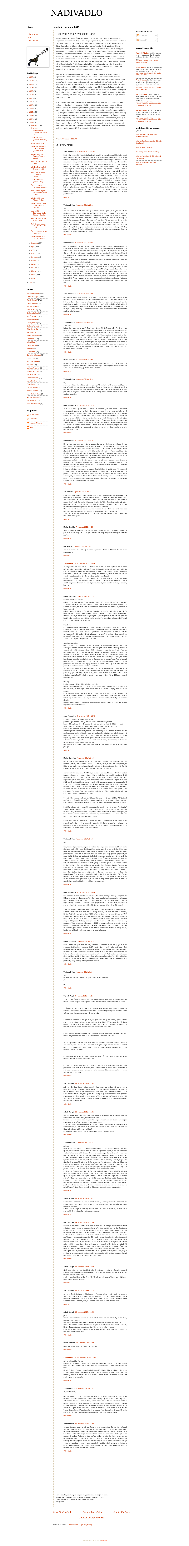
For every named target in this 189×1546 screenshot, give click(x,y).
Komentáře (142, 40)
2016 (31, 112)
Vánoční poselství (37, 143)
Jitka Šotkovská (33, 329)
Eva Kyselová (32, 323)
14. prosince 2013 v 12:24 (84, 1312)
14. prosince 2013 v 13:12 (84, 1423)
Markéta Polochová (34, 394)
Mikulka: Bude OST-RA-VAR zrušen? (38, 238)
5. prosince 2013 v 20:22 (84, 205)
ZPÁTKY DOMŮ (33, 34)
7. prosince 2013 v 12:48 (86, 716)
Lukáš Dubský (32, 303)
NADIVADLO (77, 13)
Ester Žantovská (33, 378)
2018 (31, 105)
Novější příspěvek (62, 1512)
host (31, 427)
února (33, 275)
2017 (31, 109)
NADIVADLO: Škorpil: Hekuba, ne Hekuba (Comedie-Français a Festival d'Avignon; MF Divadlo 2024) (148, 103)
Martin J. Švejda (33, 297)
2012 (31, 282)
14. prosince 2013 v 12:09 (84, 1267)
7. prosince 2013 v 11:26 (85, 596)
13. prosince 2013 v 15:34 (84, 1083)
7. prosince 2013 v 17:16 (85, 941)
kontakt (29, 37)
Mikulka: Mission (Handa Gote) (37, 181)
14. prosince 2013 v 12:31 (86, 1357)
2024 (31, 84)
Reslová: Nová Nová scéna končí (38, 219)
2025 (31, 81)
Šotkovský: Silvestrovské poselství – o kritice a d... (39, 131)
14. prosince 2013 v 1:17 (84, 1198)
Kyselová (30, 365)
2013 (31, 123)
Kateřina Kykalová (33, 335)
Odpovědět (67, 197)
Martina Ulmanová (34, 397)
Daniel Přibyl (31, 358)
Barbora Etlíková (33, 313)
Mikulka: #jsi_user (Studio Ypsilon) (37, 199)
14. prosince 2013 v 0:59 (84, 1142)
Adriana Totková (33, 391)
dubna (33, 267)
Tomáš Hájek (32, 400)
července (34, 257)
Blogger (104, 1540)
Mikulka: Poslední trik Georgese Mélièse (38, 168)
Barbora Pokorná (33, 326)
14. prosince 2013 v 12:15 (84, 1290)
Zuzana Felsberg (33, 387)
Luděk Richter (32, 345)
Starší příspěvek (121, 1512)
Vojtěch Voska (32, 306)
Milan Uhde (31, 342)
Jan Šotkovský (32, 316)
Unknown (33, 419)
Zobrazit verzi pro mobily (91, 1517)
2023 (31, 87)
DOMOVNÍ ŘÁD (33, 41)
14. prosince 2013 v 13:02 (85, 1388)
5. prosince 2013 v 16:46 (86, 152)
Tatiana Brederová (34, 371)
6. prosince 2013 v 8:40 (84, 360)
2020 (31, 98)
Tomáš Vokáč (32, 374)
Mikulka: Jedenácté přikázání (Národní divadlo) (146, 136)
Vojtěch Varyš (32, 310)
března (34, 271)
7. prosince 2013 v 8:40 (82, 492)
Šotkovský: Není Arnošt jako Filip (147, 152)
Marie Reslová (32, 381)
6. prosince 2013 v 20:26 (84, 440)
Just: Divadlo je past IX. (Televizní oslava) (38, 174)
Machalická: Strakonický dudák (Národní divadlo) (38, 213)
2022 (31, 91)
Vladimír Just (32, 332)
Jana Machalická (33, 361)
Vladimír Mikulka (70, 563)
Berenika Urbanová (34, 355)
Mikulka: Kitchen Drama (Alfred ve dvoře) (38, 156)
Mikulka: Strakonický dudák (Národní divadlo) (38, 205)
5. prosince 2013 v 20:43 (84, 243)
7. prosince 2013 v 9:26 (84, 527)
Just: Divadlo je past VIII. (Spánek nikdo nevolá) (39, 193)
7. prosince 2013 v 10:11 (86, 563)
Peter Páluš (31, 384)
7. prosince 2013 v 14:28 (84, 839)
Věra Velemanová (33, 403)
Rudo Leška (31, 352)
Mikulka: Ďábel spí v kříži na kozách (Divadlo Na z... (38, 149)
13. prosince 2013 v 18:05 (84, 1112)
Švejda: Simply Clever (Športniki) (39, 232)
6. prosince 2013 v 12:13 (84, 379)
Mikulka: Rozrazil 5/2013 (144, 147)
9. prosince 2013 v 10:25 (84, 996)
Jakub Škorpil (32, 300)
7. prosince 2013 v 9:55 (82, 546)
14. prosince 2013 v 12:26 (85, 1343)
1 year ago (144, 62)
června (34, 260)
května (34, 264)
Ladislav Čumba (33, 368)
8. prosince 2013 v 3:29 (84, 972)
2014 (31, 119)
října (33, 246)
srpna (33, 253)
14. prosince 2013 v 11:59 (84, 1222)
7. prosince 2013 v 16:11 (86, 892)
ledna (33, 278)
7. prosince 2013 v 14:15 (85, 758)
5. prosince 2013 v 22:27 (86, 294)
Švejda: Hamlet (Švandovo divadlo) (39, 186)
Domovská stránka (92, 1512)
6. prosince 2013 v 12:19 (86, 405)
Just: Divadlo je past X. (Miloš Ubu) (39, 162)
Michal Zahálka (32, 319)
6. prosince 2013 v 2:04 (84, 322)
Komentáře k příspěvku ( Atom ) (80, 1525)
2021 (31, 95)
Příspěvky (142, 35)
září (32, 250)
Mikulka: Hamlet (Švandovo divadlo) (39, 139)
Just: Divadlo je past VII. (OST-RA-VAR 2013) (38, 226)
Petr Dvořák (31, 339)
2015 (31, 115)
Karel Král (31, 348)
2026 (31, 77)
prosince (34, 125)
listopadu (34, 243)
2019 (31, 101)
